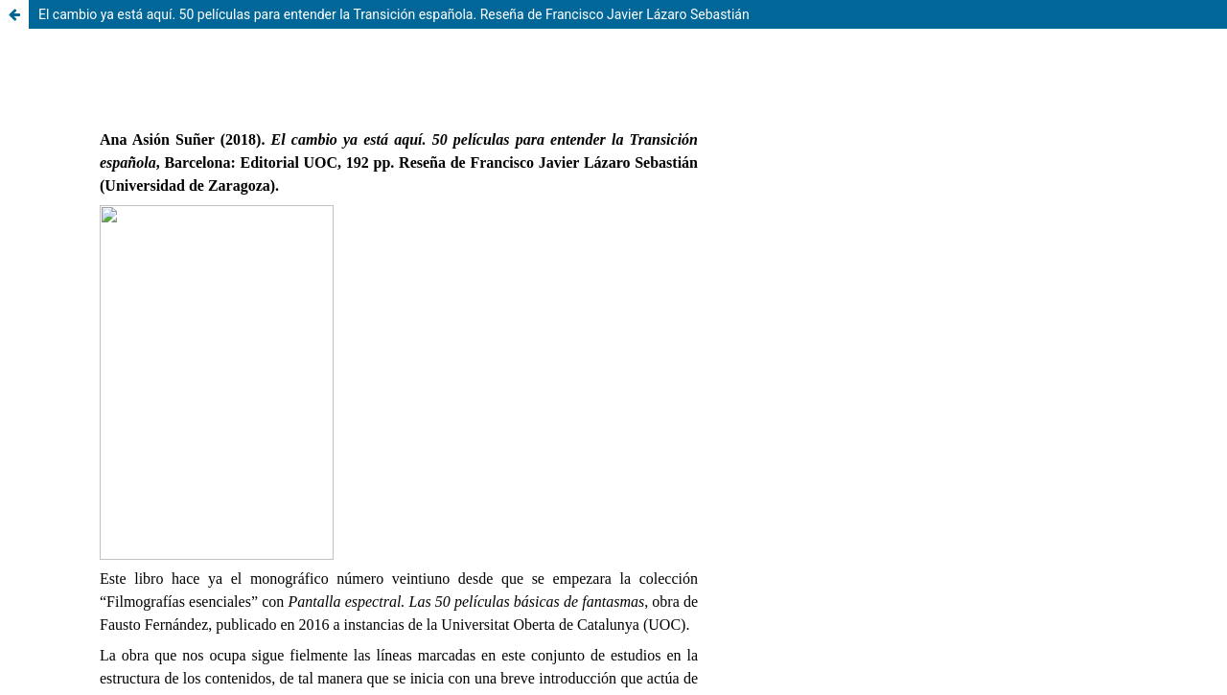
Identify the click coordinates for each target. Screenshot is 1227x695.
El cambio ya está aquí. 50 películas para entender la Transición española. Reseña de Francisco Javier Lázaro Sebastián (394, 14)
